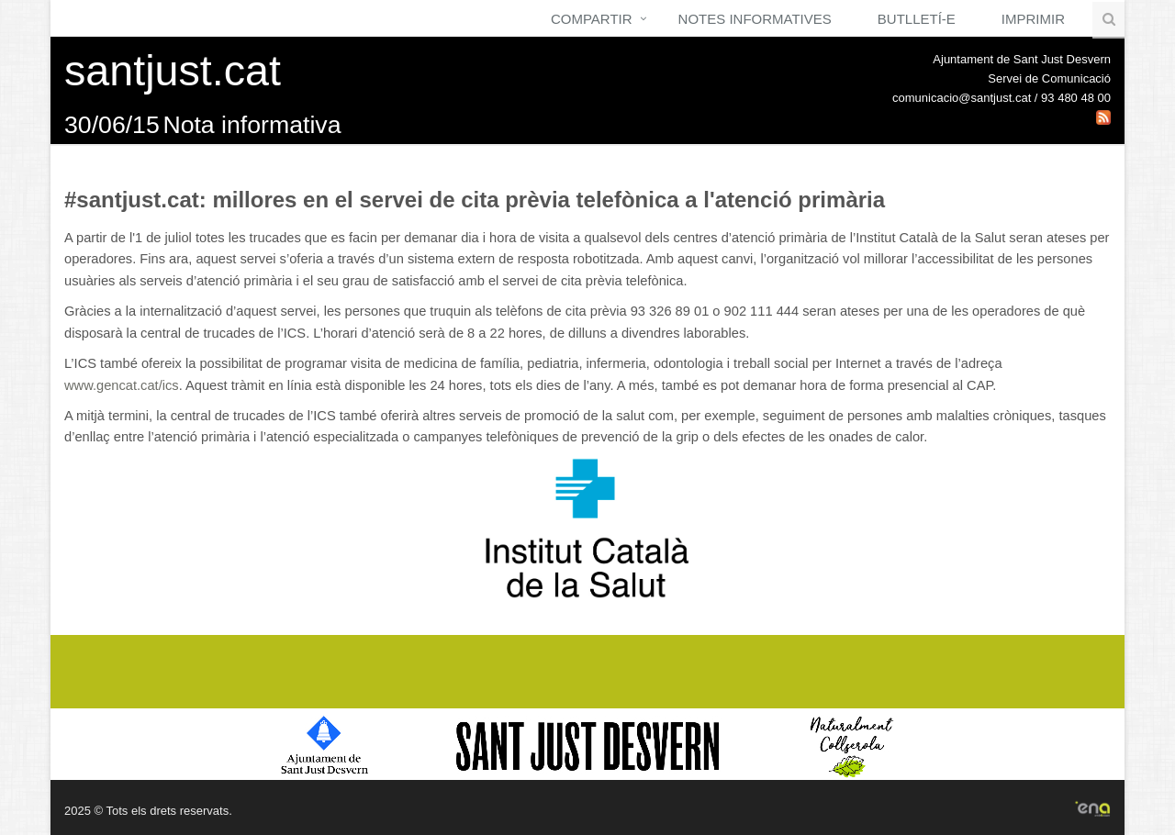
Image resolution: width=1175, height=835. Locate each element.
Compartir (591, 19)
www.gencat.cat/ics (121, 385)
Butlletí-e (917, 19)
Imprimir (1033, 19)
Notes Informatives (755, 19)
